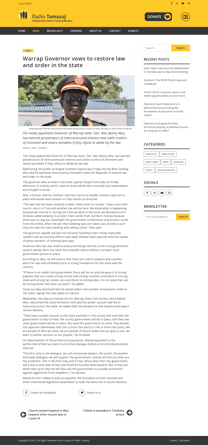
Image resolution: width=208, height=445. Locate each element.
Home (21, 31)
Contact (115, 31)
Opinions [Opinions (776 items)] (178, 162)
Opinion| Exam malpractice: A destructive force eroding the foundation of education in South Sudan (163, 109)
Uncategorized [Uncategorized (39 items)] (166, 170)
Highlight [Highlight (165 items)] (151, 154)
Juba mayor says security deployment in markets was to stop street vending (166, 69)
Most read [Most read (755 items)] (152, 162)
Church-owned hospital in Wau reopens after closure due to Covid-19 (48, 414)
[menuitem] (25, 3)
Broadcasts (55, 31)
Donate (133, 31)
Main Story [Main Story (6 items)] (168, 154)
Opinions (76, 31)
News (36, 31)
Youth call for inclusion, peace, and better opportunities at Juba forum (164, 93)
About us (95, 31)
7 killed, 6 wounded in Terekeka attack (103, 412)
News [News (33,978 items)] (166, 162)
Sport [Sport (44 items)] (149, 170)
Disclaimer (185, 440)
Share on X (90, 392)
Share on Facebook (39, 392)
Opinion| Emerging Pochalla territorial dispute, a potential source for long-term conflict (166, 127)
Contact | (174, 440)
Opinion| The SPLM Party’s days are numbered (165, 81)
